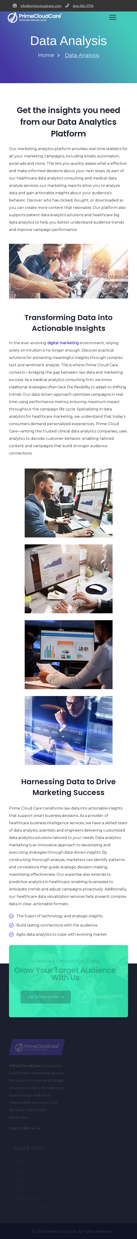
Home (46, 55)
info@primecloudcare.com (41, 6)
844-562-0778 (83, 6)
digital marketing (63, 343)
